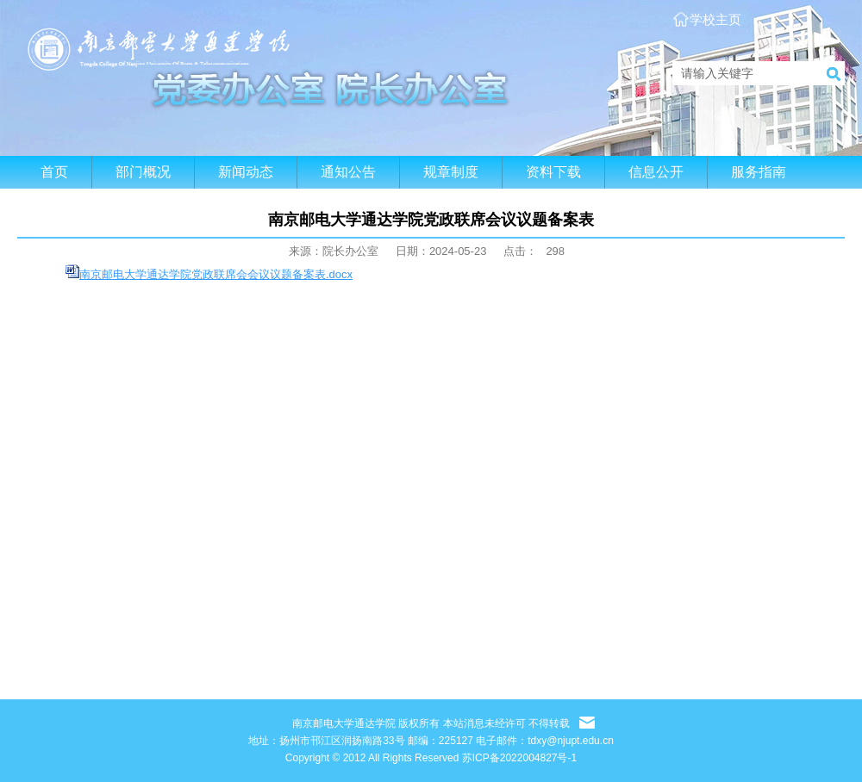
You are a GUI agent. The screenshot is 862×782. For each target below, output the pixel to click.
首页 (54, 171)
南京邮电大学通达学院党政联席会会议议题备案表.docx (216, 274)
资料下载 (553, 171)
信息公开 (656, 171)
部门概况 (143, 171)
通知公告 (348, 171)
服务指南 (758, 171)
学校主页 (715, 19)
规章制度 (450, 171)
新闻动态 (245, 171)
